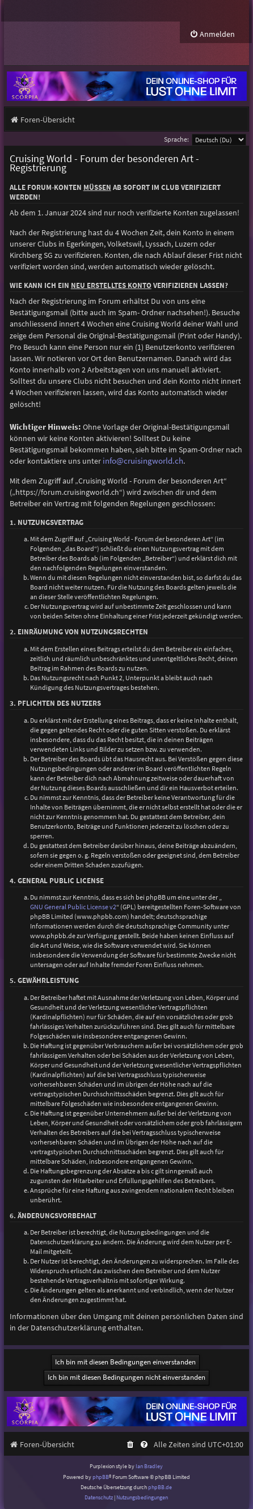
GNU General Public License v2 (73, 906)
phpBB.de (160, 1487)
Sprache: (176, 139)
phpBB (100, 1477)
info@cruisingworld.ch (143, 461)
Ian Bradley (149, 1466)
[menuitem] (212, 34)
